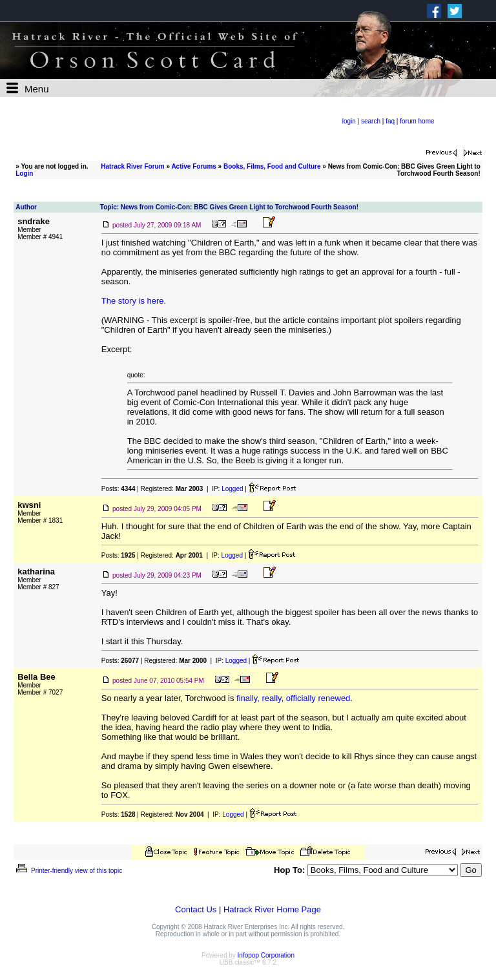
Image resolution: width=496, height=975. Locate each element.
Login (24, 173)
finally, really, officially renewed (293, 698)
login (349, 121)
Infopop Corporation (266, 955)
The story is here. (133, 301)
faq (390, 121)
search (370, 121)
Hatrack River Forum (132, 166)
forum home (417, 121)
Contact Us (195, 909)
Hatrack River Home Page (272, 909)
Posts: (118, 488)
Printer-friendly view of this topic (68, 870)
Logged (232, 488)
